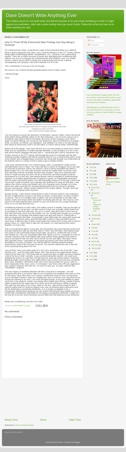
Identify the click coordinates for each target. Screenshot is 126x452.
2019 (91, 178)
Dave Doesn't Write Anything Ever (41, 15)
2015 (91, 256)
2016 (91, 253)
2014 (91, 259)
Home (43, 419)
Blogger (77, 442)
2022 (91, 171)
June (93, 231)
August (94, 224)
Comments (93, 45)
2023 (91, 167)
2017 (91, 185)
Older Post (75, 419)
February (95, 245)
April (93, 238)
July (93, 228)
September (95, 219)
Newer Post (11, 419)
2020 (91, 174)
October (94, 215)
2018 (91, 181)
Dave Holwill (114, 178)
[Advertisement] (43, 398)
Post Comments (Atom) (24, 425)
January (94, 248)
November (95, 193)
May (93, 234)
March (94, 241)
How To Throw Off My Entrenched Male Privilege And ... (96, 204)
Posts (91, 41)
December (95, 188)
